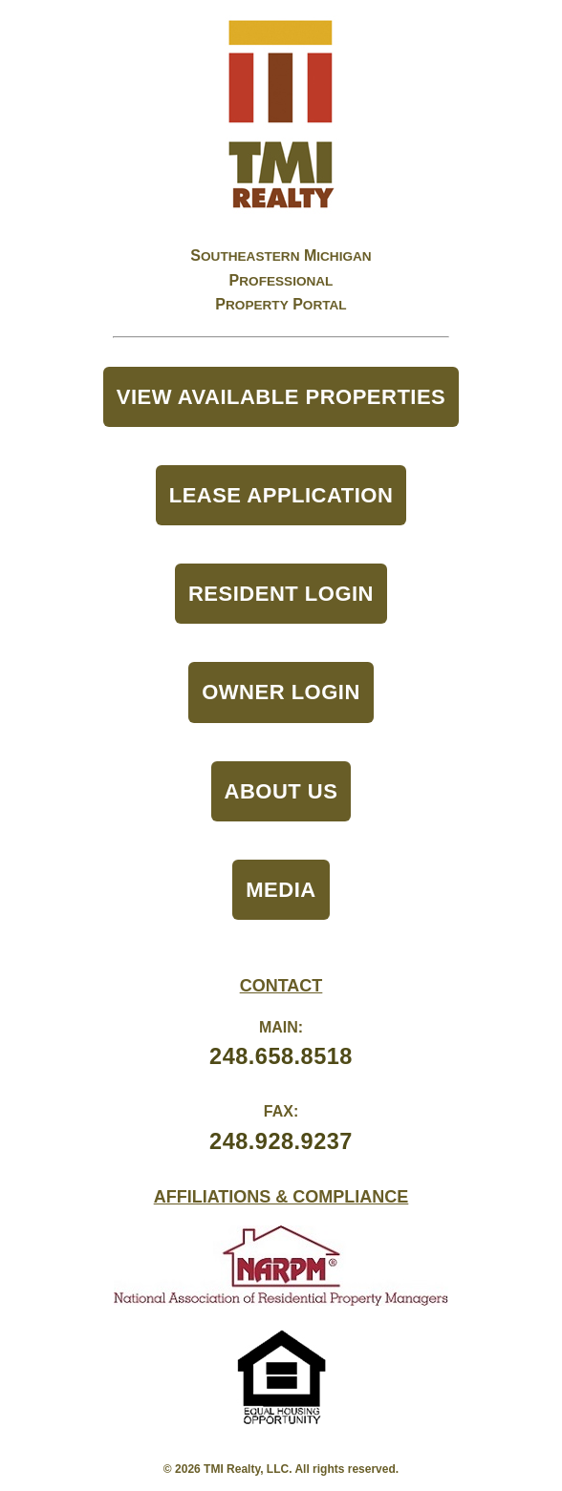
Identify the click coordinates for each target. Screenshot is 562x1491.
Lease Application (281, 495)
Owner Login (281, 692)
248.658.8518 (281, 1056)
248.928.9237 (281, 1141)
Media (280, 890)
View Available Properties (281, 397)
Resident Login (281, 594)
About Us (281, 791)
